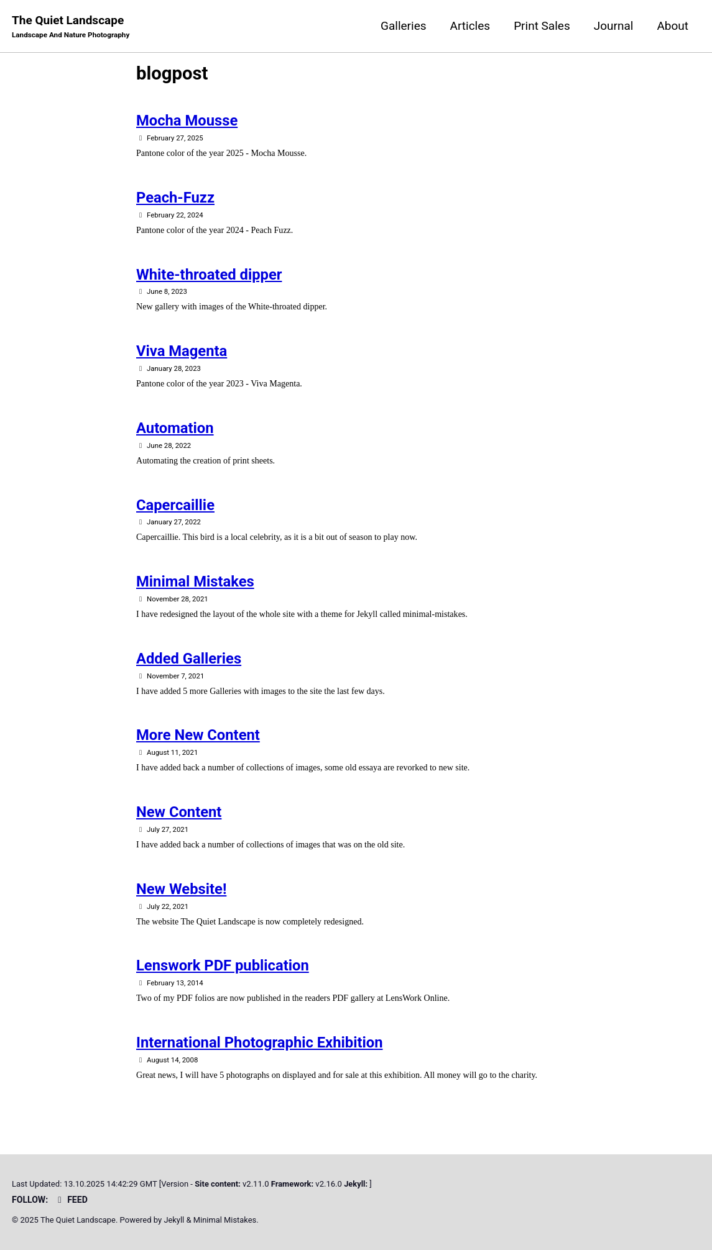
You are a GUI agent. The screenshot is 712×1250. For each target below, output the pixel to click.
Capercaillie (175, 506)
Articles (470, 26)
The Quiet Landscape (71, 26)
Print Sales (542, 26)
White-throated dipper (209, 275)
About (672, 26)
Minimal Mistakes (195, 583)
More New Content (198, 737)
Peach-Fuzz (175, 198)
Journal (614, 26)
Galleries (404, 26)
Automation (175, 429)
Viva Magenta (181, 352)
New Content (178, 814)
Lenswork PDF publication (222, 968)
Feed (71, 1200)
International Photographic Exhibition (259, 1045)
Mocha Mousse (187, 121)
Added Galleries (188, 660)
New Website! (181, 891)
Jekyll (175, 1220)
